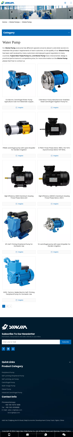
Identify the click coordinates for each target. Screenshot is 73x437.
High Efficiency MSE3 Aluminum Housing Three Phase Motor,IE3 (18, 197)
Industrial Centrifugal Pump (12, 392)
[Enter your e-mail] (30, 342)
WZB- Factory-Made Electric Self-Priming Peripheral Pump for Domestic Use (19, 293)
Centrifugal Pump (8, 382)
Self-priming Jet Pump (10, 379)
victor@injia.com (14, 413)
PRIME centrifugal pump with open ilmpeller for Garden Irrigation (19, 149)
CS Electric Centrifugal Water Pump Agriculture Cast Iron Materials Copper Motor (18, 101)
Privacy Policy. (65, 431)
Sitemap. (56, 431)
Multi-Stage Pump (8, 386)
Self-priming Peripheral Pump (13, 376)
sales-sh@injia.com (15, 410)
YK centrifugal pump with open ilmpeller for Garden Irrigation (54, 245)
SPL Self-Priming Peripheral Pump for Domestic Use (19, 245)
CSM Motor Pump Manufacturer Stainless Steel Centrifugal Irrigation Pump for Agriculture (54, 101)
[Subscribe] (65, 342)
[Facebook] (3, 349)
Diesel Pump (6, 389)
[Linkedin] (8, 349)
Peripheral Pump (8, 372)
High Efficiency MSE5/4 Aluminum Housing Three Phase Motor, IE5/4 (54, 197)
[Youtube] (13, 349)
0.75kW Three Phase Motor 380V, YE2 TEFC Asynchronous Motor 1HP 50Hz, (54, 149)
